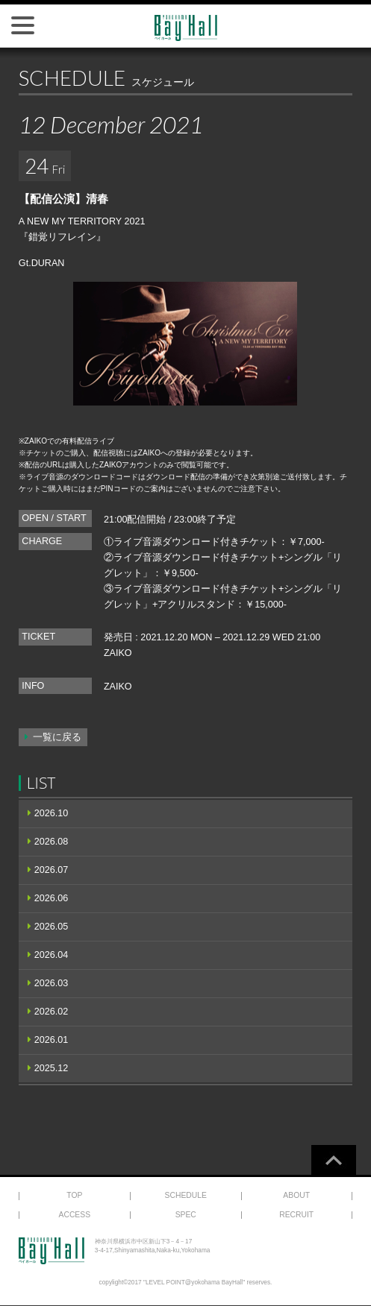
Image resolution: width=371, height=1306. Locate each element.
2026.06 (51, 898)
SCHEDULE (186, 1195)
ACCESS (75, 1215)
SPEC (185, 1215)
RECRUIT (296, 1215)
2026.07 (51, 870)
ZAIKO (118, 653)
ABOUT (296, 1195)
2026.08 (51, 841)
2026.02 (51, 1011)
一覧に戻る (57, 737)
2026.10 (51, 813)
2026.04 (51, 955)
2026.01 (51, 1040)
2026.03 (51, 983)
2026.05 (51, 926)
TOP (74, 1195)
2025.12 (51, 1068)
